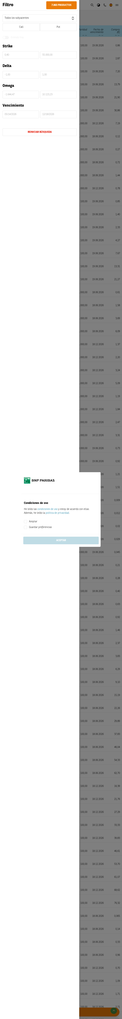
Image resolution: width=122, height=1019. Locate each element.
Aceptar (33, 521)
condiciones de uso (47, 509)
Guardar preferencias (40, 527)
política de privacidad (57, 513)
